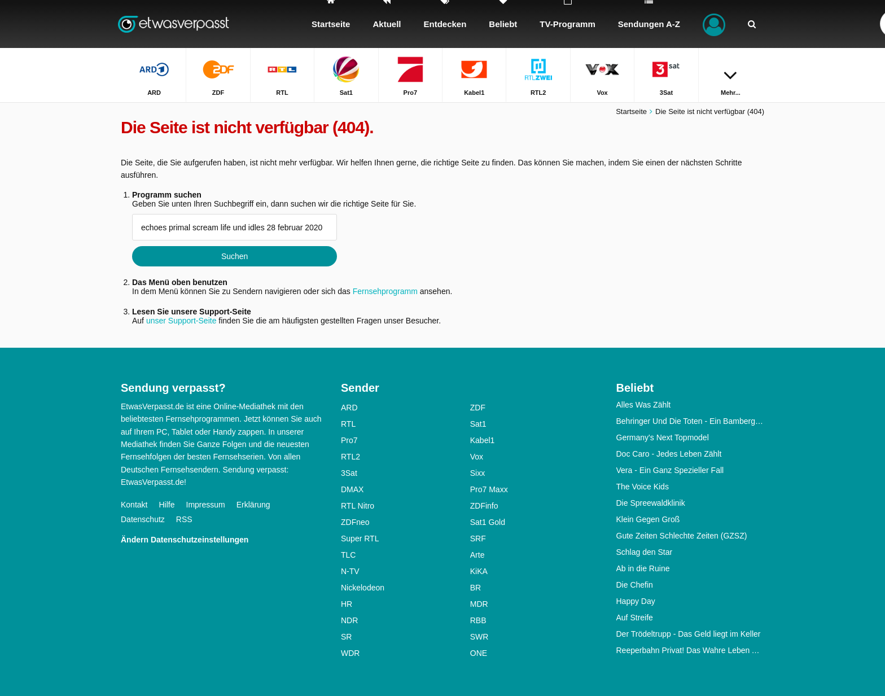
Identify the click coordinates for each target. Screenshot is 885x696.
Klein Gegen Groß (648, 519)
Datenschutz (143, 519)
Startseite (631, 111)
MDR (479, 604)
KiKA (479, 571)
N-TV (350, 571)
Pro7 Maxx (489, 489)
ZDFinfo (484, 505)
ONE (478, 653)
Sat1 (478, 423)
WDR (350, 653)
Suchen (234, 256)
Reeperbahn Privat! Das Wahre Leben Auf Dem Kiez (690, 650)
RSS (184, 519)
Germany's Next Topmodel (662, 437)
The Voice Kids (642, 486)
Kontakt (134, 504)
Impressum (205, 504)
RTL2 (350, 456)
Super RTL (360, 538)
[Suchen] (752, 24)
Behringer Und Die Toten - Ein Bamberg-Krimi (690, 421)
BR (475, 587)
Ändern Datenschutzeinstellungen (184, 539)
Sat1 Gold (487, 522)
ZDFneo (355, 522)
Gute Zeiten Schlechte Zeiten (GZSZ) (681, 535)
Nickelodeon (362, 587)
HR (346, 604)
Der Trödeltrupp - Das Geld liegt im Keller (688, 633)
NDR (349, 620)
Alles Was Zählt (643, 404)
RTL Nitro (357, 505)
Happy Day (635, 601)
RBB (478, 620)
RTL (348, 423)
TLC (348, 554)
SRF (478, 538)
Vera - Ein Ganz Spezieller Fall (670, 470)
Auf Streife (634, 617)
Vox (476, 456)
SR (346, 636)
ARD (349, 407)
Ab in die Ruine (643, 568)
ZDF (477, 407)
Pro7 (349, 440)
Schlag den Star (644, 552)
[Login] (714, 24)
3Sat (349, 473)
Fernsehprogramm (385, 291)
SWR (479, 636)
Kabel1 (482, 440)
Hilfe (166, 504)
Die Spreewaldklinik (650, 502)
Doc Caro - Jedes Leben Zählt (669, 453)
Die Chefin (634, 584)
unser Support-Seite (181, 320)
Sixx (477, 473)
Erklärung (253, 504)
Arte (477, 554)
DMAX (352, 489)
